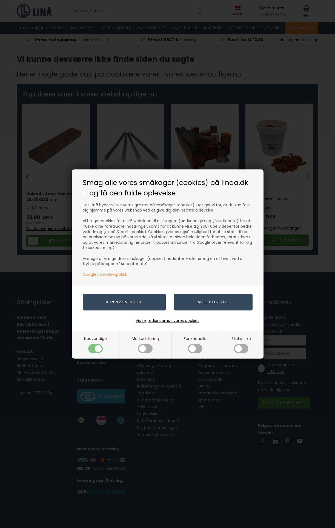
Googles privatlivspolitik (105, 274)
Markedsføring (145, 344)
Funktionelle (195, 344)
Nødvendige (95, 344)
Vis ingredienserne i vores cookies (167, 320)
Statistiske (241, 344)
